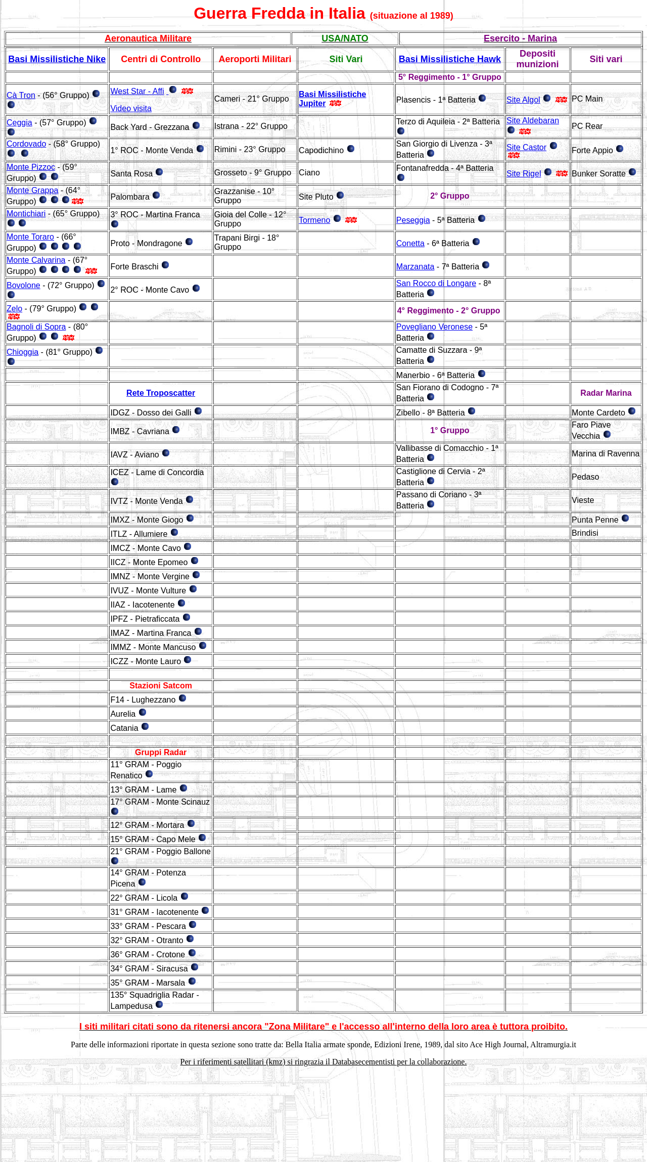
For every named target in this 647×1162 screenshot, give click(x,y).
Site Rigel (523, 173)
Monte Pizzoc (31, 167)
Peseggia (413, 220)
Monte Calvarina (36, 260)
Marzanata (415, 266)
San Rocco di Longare (436, 283)
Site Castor (526, 147)
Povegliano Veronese (434, 326)
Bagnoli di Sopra (36, 326)
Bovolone (23, 285)
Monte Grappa (32, 190)
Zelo (14, 308)
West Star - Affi (137, 91)
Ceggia (19, 122)
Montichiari (26, 213)
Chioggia (22, 352)
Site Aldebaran (532, 120)
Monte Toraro (30, 237)
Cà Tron (21, 95)
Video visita (131, 108)
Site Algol (523, 100)
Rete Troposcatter (160, 393)
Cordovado (26, 144)
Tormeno (314, 220)
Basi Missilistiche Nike (57, 59)
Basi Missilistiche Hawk (450, 59)
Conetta (410, 243)
